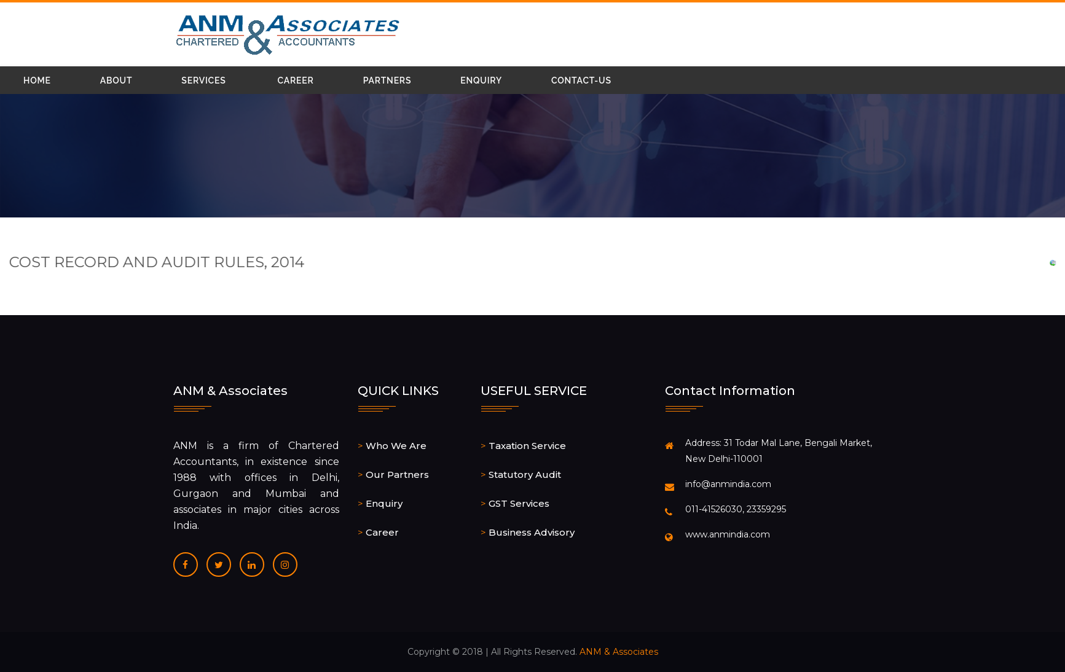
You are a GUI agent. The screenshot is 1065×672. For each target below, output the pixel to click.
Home (37, 80)
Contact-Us (581, 80)
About (116, 80)
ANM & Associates (619, 651)
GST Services (519, 503)
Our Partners (397, 474)
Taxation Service (527, 445)
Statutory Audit (525, 474)
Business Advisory (532, 532)
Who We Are (396, 445)
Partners (387, 80)
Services (203, 80)
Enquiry (481, 80)
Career (296, 80)
